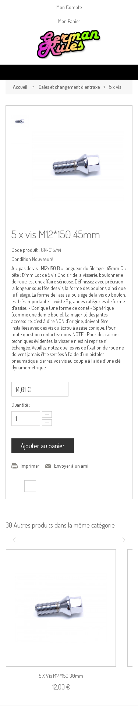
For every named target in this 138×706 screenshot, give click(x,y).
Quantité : (20, 405)
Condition (21, 259)
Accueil (20, 87)
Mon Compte (69, 7)
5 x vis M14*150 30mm (61, 676)
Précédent (19, 540)
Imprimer (30, 466)
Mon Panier (69, 21)
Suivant (118, 540)
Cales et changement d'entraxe (69, 87)
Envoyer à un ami (71, 466)
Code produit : (25, 250)
